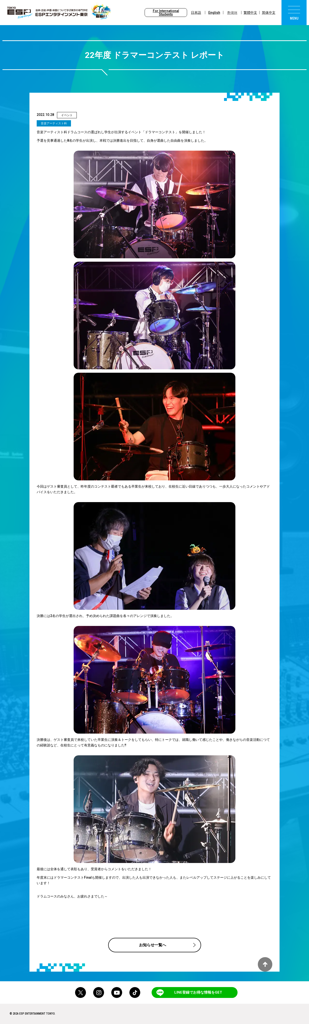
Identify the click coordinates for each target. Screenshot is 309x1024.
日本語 (196, 12)
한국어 (232, 12)
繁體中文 (250, 12)
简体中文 (268, 12)
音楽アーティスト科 (54, 123)
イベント (67, 115)
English (214, 12)
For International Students (166, 12)
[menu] (294, 12)
